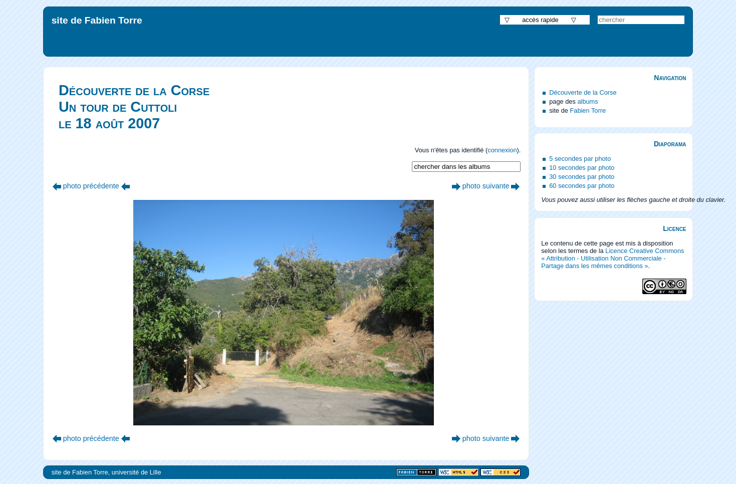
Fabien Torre (588, 110)
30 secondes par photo (581, 176)
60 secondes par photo (581, 185)
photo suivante (486, 186)
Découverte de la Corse (582, 92)
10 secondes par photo (581, 167)
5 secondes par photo (580, 158)
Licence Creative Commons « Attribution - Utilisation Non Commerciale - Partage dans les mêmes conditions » (612, 258)
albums (587, 101)
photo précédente (91, 186)
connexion (502, 150)
